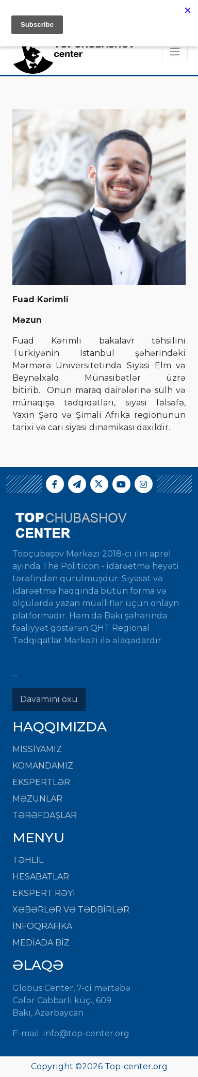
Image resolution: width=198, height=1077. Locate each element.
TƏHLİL (27, 860)
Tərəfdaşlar (44, 815)
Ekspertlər (41, 782)
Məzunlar (37, 799)
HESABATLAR (40, 877)
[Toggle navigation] (175, 51)
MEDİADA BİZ (41, 943)
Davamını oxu (49, 699)
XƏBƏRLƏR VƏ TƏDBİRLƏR (70, 910)
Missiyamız (37, 749)
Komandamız (42, 766)
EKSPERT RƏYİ (43, 893)
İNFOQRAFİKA (42, 926)
